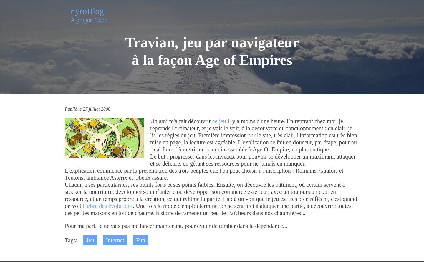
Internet (115, 240)
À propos (81, 20)
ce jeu (219, 121)
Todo (101, 20)
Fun (140, 240)
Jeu (90, 240)
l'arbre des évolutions (108, 206)
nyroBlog (87, 11)
